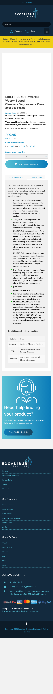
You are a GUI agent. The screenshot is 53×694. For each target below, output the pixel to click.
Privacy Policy (7, 480)
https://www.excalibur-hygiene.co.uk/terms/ (20, 611)
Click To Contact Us (18, 432)
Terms (4, 484)
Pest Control (7, 523)
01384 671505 (26, 3)
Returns (5, 471)
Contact (5, 489)
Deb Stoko (6, 552)
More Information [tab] (16, 178)
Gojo (4, 556)
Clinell (4, 543)
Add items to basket (28, 164)
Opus (4, 561)
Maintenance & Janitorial (11, 518)
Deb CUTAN (7, 547)
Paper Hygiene (7, 509)
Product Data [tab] (36, 178)
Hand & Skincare (8, 505)
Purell (4, 565)
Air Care (5, 527)
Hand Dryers (7, 514)
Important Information (10, 475)
